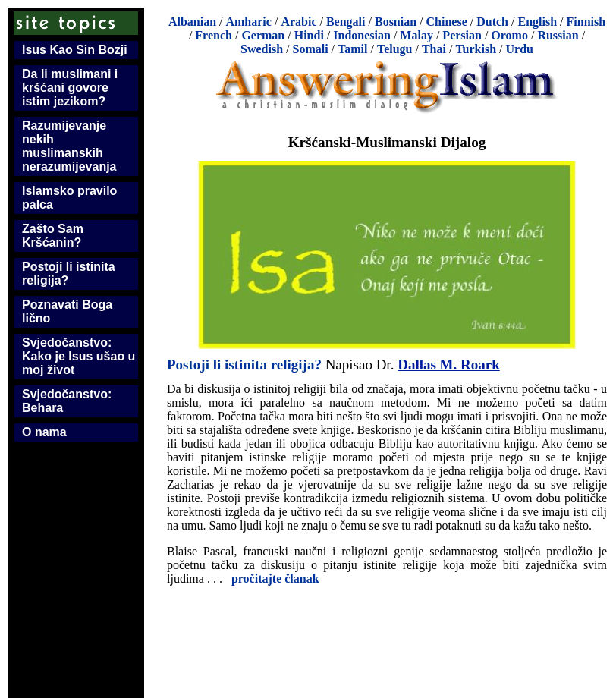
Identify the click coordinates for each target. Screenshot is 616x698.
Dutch (492, 21)
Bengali (346, 21)
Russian (557, 35)
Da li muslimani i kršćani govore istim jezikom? (70, 88)
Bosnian (395, 21)
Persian (462, 35)
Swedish (261, 48)
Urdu (519, 48)
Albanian (192, 21)
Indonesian (362, 35)
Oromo (509, 35)
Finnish (586, 21)
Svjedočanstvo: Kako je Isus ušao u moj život (78, 356)
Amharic (248, 21)
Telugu (395, 48)
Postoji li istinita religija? (68, 273)
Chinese (446, 21)
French (213, 35)
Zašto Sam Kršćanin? (52, 235)
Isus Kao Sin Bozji (74, 49)
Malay (416, 35)
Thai (434, 48)
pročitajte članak (275, 578)
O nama (44, 432)
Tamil (352, 48)
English (537, 21)
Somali (310, 48)
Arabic (298, 21)
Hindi (309, 35)
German (262, 35)
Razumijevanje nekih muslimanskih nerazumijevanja (69, 146)
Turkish (475, 48)
